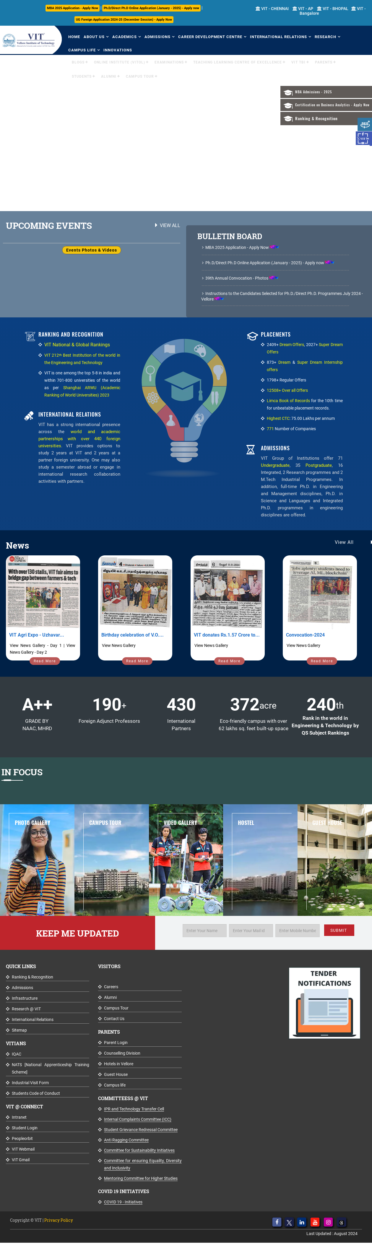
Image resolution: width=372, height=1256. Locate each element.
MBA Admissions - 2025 (313, 92)
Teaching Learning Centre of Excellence (237, 62)
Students (82, 76)
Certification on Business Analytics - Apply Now (332, 105)
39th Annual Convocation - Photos (236, 278)
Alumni (108, 76)
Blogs (78, 62)
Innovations (117, 50)
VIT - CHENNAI (272, 8)
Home (74, 37)
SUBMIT (338, 930)
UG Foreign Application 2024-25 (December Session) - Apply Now (124, 20)
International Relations (278, 37)
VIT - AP (303, 8)
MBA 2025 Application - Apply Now (72, 8)
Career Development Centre (210, 37)
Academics (124, 37)
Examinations (169, 62)
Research (325, 37)
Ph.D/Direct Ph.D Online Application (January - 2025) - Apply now (151, 8)
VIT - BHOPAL (332, 8)
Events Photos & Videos (91, 250)
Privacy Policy (58, 1220)
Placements (276, 334)
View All (170, 225)
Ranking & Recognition (316, 118)
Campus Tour (140, 76)
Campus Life (82, 50)
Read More (45, 661)
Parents (323, 62)
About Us (94, 37)
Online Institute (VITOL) (119, 62)
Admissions (157, 37)
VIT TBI (298, 62)
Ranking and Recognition (70, 334)
